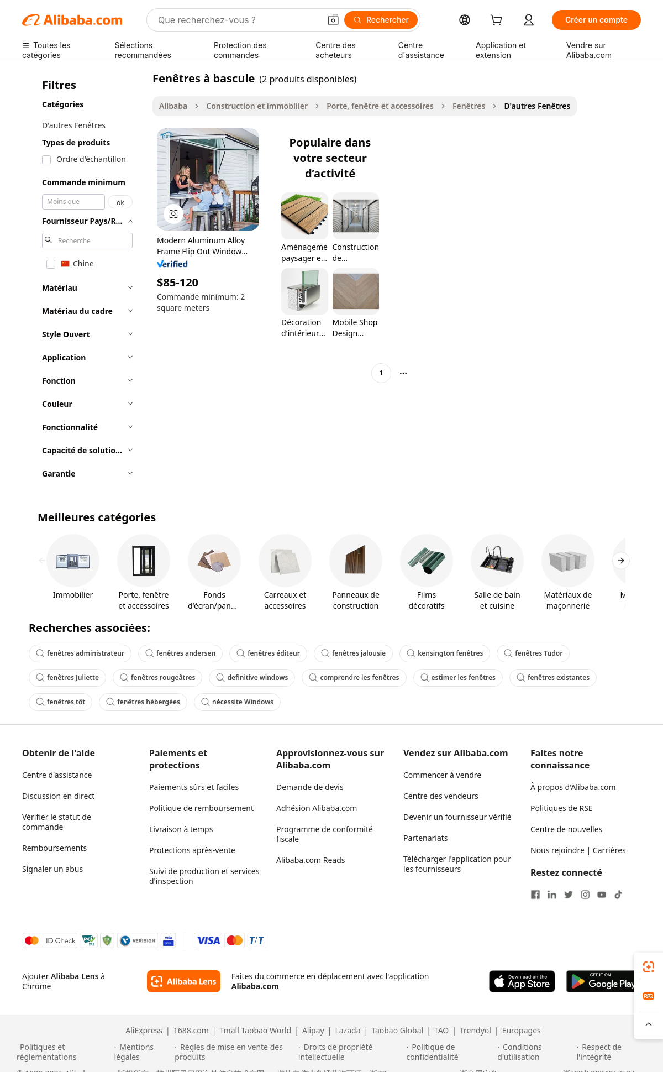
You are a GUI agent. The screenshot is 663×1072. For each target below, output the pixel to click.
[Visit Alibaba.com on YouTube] (602, 895)
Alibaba (173, 106)
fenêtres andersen (180, 653)
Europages (521, 1031)
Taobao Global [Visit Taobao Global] (397, 1031)
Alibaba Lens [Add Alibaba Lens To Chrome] (75, 976)
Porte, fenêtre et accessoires (380, 106)
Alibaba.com (255, 986)
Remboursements (54, 848)
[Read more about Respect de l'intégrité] (611, 1052)
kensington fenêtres (445, 653)
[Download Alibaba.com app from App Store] (522, 981)
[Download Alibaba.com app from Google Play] (603, 981)
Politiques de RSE (561, 808)
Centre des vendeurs (440, 796)
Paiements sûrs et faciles (194, 787)
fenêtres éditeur (268, 653)
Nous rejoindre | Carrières (578, 850)
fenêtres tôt (60, 702)
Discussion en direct (58, 796)
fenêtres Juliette (67, 677)
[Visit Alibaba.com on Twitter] (568, 895)
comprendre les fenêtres (354, 677)
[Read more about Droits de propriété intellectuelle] (350, 1052)
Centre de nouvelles (566, 829)
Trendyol (475, 1031)
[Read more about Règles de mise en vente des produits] (235, 1052)
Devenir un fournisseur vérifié (457, 817)
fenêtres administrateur (80, 653)
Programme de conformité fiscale (324, 834)
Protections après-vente (192, 850)
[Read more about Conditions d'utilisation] (535, 1052)
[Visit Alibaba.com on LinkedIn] (552, 895)
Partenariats (425, 838)
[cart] (498, 21)
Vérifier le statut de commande (56, 822)
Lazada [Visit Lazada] (347, 1031)
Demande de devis (310, 787)
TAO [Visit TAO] (441, 1031)
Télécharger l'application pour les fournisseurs (457, 864)
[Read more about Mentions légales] (143, 1052)
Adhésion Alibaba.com (316, 808)
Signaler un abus (52, 869)
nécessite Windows (237, 702)
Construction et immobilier (257, 106)
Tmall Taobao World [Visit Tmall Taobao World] (256, 1031)
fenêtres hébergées (143, 702)
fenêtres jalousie (353, 653)
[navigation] (84, 279)
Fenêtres (468, 106)
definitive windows (252, 677)
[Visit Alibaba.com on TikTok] (618, 895)
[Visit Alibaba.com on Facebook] (535, 895)
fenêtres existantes (553, 677)
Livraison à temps (181, 829)
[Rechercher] (381, 20)
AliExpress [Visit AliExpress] (143, 1031)
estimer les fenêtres (458, 677)
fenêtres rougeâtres (157, 677)
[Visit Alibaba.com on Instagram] (585, 895)
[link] (648, 967)
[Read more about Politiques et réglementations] (64, 1052)
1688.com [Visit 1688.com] (191, 1031)
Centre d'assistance (57, 775)
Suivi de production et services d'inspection (204, 876)
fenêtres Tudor (533, 653)
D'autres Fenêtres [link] (537, 106)
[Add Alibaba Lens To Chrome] (183, 981)
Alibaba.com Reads (310, 860)
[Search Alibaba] (238, 20)
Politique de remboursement (201, 808)
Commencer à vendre (442, 775)
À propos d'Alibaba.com (573, 787)
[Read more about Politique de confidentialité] (450, 1052)
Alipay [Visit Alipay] (313, 1031)
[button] (333, 20)
